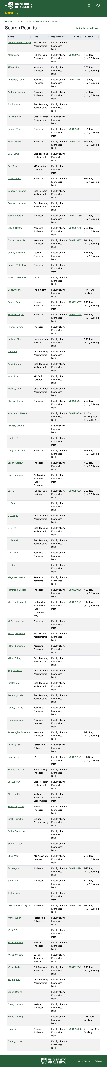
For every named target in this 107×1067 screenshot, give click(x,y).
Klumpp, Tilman (16, 401)
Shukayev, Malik (16, 806)
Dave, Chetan (14, 178)
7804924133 (75, 1029)
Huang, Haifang (15, 327)
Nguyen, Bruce (15, 670)
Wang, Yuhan (14, 917)
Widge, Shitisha (15, 955)
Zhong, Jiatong (15, 1004)
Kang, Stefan (14, 364)
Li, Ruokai (13, 540)
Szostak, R (13, 880)
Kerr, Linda (13, 376)
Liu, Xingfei (13, 552)
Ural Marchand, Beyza (19, 905)
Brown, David (14, 141)
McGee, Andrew (16, 621)
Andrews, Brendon (17, 92)
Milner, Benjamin (16, 646)
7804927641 (75, 602)
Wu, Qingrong (14, 979)
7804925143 (75, 79)
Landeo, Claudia (16, 425)
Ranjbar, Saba (15, 744)
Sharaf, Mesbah (16, 769)
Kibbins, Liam (14, 388)
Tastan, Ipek (14, 893)
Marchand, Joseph (17, 589)
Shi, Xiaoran (14, 781)
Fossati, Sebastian (17, 240)
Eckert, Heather (15, 228)
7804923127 (75, 240)
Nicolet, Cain (14, 683)
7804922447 (75, 141)
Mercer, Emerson (16, 633)
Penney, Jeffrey (15, 707)
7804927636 (75, 491)
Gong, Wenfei (14, 289)
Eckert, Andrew (15, 215)
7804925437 (75, 401)
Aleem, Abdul (14, 55)
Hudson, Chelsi (15, 339)
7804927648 (75, 228)
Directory (11, 12)
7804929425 (75, 589)
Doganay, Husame (17, 191)
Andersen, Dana (16, 79)
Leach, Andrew (15, 462)
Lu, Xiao (12, 565)
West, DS (12, 930)
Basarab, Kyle (14, 116)
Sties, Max (13, 856)
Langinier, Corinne (17, 450)
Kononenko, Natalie (17, 413)
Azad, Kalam (14, 104)
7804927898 (75, 905)
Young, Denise (15, 992)
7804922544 (75, 314)
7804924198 (75, 868)
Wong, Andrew (15, 967)
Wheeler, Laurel (15, 942)
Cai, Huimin (14, 153)
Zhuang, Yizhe (15, 1041)
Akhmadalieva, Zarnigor (19, 42)
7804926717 (75, 302)
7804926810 (75, 413)
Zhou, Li (12, 1029)
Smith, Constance (17, 831)
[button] (30, 36)
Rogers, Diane (15, 757)
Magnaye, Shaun (16, 577)
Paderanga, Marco (17, 695)
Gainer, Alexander (16, 252)
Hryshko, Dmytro (16, 314)
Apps (8, 21)
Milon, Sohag (14, 658)
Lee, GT (12, 491)
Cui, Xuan (13, 166)
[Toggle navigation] (6, 5)
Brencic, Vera (14, 129)
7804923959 (75, 215)
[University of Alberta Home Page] (20, 5)
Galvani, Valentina (17, 265)
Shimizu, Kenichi (16, 794)
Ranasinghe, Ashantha (19, 732)
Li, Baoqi (12, 503)
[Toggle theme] (90, 5)
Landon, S (13, 438)
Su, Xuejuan (14, 868)
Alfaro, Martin (14, 67)
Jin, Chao (12, 351)
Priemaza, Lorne (16, 720)
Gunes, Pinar (14, 302)
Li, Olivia (12, 528)
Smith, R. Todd (15, 843)
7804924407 (75, 129)
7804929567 (75, 55)
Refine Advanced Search (88, 28)
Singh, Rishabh (15, 819)
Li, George (13, 515)
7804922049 (75, 967)
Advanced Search (34, 21)
